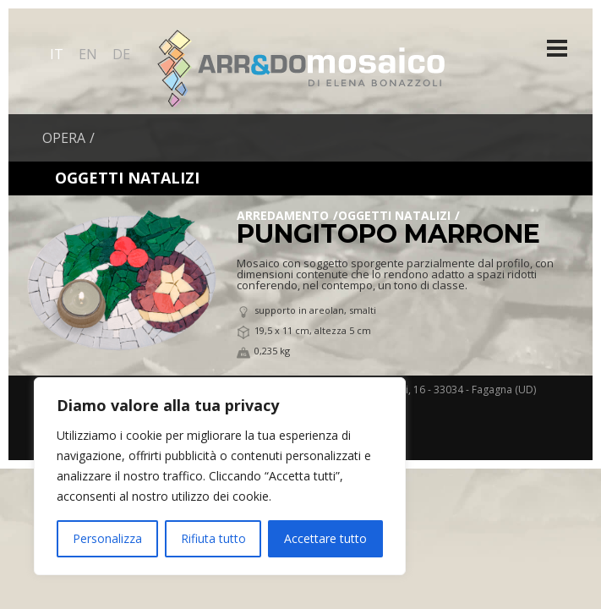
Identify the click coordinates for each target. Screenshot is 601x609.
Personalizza (107, 538)
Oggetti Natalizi (394, 215)
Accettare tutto (325, 538)
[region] (220, 476)
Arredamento (283, 215)
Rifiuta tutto (213, 538)
